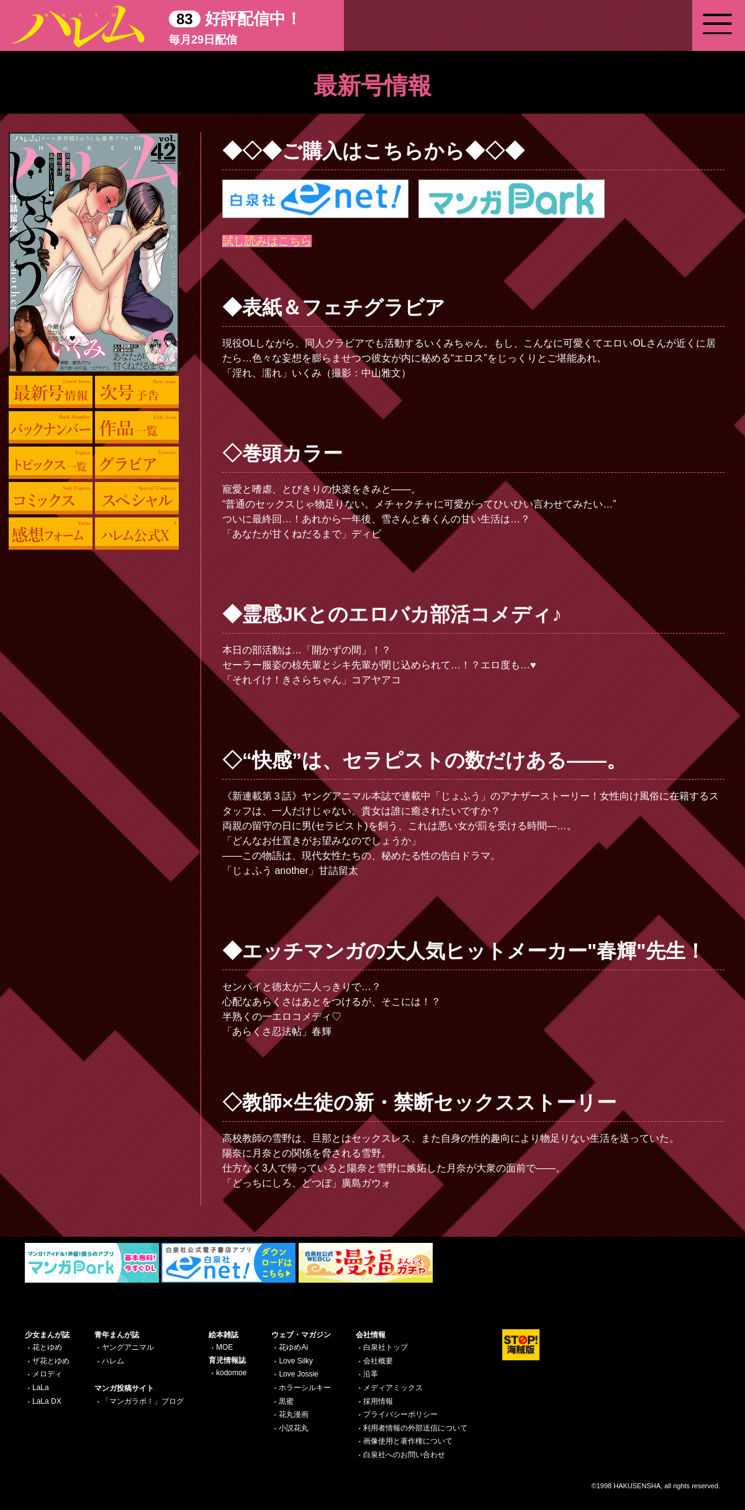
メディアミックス (393, 1387)
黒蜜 (286, 1401)
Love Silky (296, 1361)
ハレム (113, 1361)
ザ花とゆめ (51, 1361)
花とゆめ (47, 1347)
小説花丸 (294, 1428)
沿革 (370, 1374)
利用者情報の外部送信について (415, 1428)
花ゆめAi (293, 1347)
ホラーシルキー (305, 1387)
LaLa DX (46, 1401)
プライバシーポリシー (400, 1414)
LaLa (40, 1387)
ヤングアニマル (128, 1347)
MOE (224, 1347)
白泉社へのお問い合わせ (404, 1454)
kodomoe (231, 1372)
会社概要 (378, 1361)
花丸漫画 (294, 1414)
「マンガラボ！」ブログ (143, 1401)
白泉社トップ (385, 1347)
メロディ (47, 1374)
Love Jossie (298, 1374)
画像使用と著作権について (408, 1441)
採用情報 (378, 1401)
